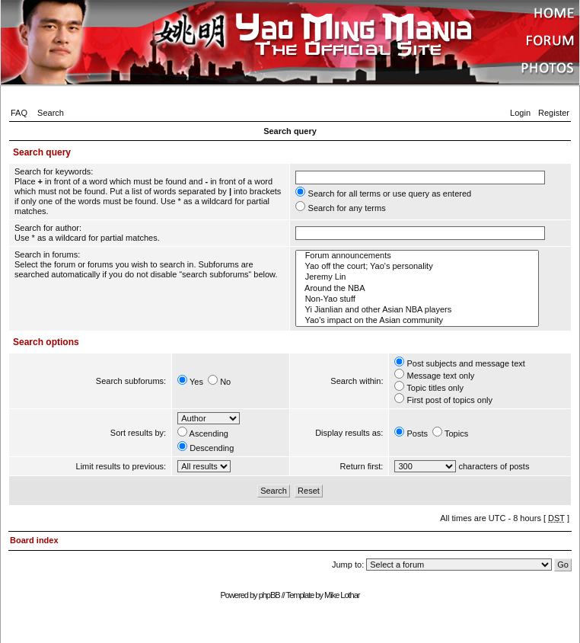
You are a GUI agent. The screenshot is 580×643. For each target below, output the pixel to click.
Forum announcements (417, 256)
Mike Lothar (341, 595)
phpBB (269, 595)
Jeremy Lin (417, 277)
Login (520, 112)
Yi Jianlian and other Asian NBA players (417, 310)
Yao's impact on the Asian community (417, 320)
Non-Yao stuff (417, 299)
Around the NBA (417, 288)
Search (50, 112)
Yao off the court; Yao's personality (417, 266)
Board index (34, 540)
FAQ (19, 112)
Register (553, 112)
